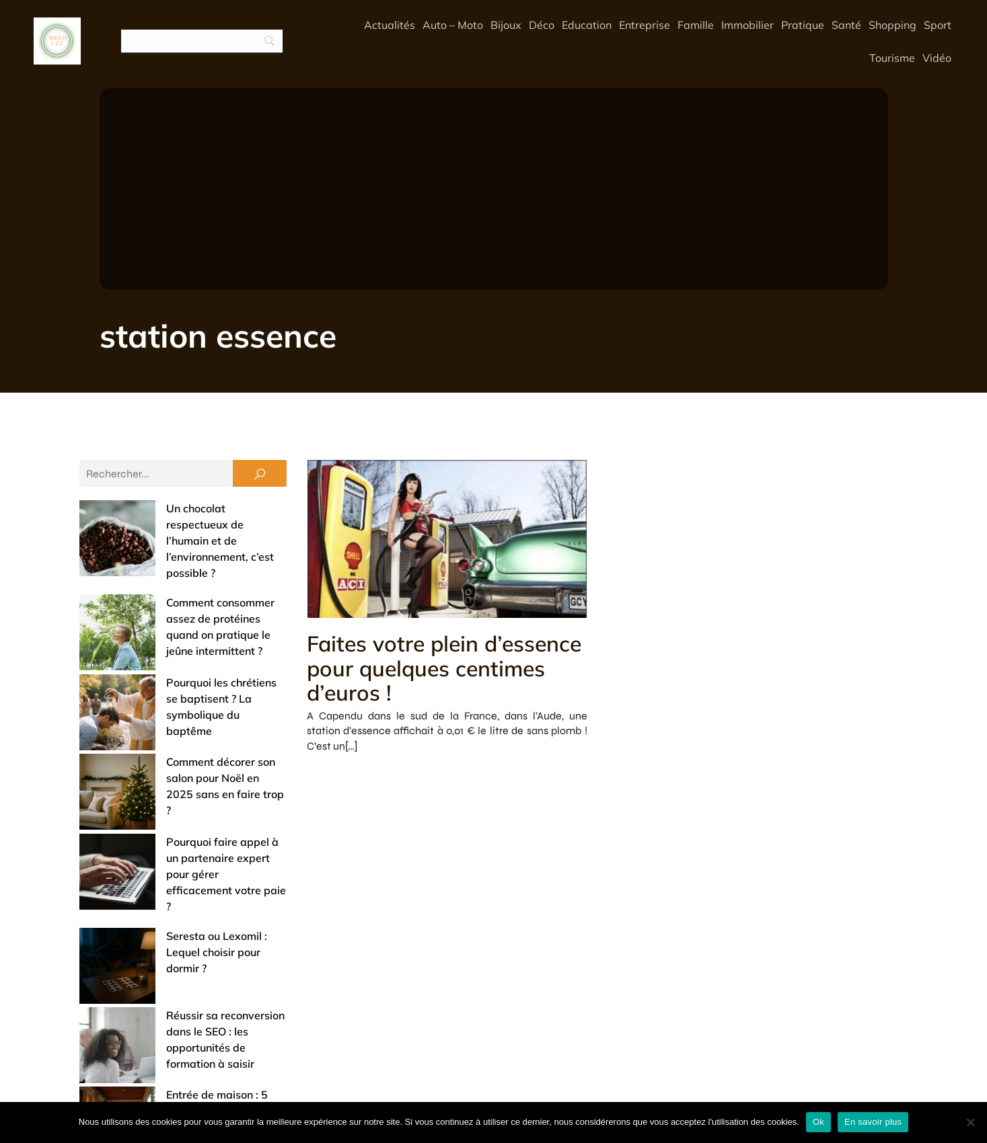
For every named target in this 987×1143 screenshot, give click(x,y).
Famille (696, 25)
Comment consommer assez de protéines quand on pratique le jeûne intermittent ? (171, 570)
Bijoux (505, 25)
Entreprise (644, 25)
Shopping (892, 25)
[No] (970, 1122)
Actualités (389, 25)
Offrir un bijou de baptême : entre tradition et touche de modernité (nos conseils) (171, 922)
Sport (937, 25)
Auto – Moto (453, 25)
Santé (846, 25)
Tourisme (892, 58)
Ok (818, 1122)
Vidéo (936, 58)
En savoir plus (873, 1122)
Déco (541, 25)
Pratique (802, 25)
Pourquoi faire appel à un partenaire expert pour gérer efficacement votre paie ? (176, 723)
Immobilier (747, 25)
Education (587, 25)
